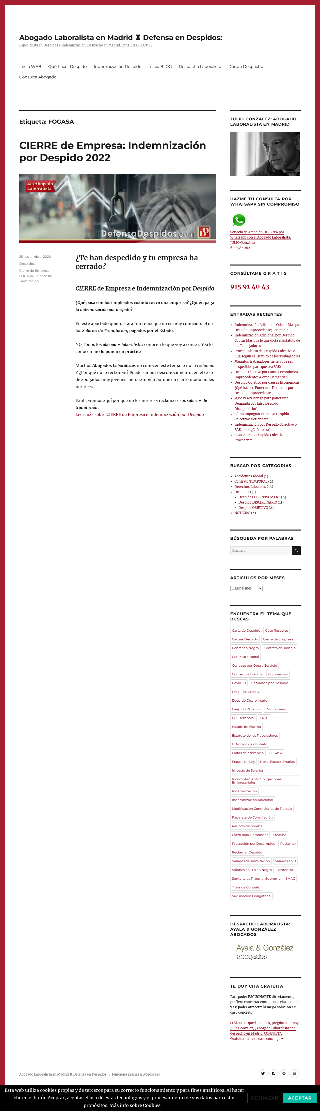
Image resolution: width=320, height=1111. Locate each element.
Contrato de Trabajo (280, 648)
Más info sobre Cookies (135, 1105)
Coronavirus (278, 674)
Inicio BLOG (160, 66)
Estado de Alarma (246, 727)
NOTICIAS (242, 513)
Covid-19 (239, 683)
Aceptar (300, 1098)
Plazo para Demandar (250, 835)
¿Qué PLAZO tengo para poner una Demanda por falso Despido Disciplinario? (261, 403)
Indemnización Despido (118, 66)
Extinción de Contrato (249, 744)
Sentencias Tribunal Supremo (256, 878)
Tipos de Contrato (246, 887)
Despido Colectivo (247, 692)
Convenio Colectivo (247, 674)
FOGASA (26, 276)
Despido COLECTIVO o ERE (259, 497)
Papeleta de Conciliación (252, 817)
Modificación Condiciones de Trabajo (262, 809)
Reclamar (288, 843)
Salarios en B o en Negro (252, 870)
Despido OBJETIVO (253, 508)
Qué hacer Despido (67, 66)
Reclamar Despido (247, 852)
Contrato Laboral (245, 657)
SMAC (290, 878)
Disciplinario (276, 709)
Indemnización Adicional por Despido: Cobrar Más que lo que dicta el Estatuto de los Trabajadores (267, 340)
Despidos (26, 264)
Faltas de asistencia (248, 753)
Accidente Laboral (248, 476)
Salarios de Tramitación (251, 861)
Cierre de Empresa (34, 271)
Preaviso (279, 835)
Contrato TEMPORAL (251, 481)
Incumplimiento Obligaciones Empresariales (257, 780)
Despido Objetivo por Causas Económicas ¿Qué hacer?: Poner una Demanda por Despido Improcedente (267, 387)
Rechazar (264, 1098)
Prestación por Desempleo (253, 843)
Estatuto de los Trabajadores (255, 735)
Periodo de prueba (247, 826)
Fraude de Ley (243, 762)
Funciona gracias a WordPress (136, 1074)
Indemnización (244, 791)
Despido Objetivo (246, 709)
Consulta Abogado (37, 77)
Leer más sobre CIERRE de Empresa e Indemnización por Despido (140, 414)
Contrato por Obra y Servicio (254, 665)
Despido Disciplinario (249, 700)
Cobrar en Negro (245, 648)
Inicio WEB (30, 66)
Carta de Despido (246, 630)
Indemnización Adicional (252, 800)
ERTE (264, 718)
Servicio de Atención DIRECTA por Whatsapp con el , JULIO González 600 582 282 (260, 231)
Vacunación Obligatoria (251, 896)
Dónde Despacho (245, 66)
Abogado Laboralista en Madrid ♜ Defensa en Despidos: (120, 37)
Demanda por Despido (269, 683)
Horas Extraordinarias (277, 762)
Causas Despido (245, 639)
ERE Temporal (243, 718)
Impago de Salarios (248, 770)
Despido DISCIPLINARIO (257, 502)
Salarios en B (285, 861)
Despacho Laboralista (200, 66)
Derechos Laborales (250, 487)
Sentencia (285, 870)
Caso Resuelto (276, 630)
